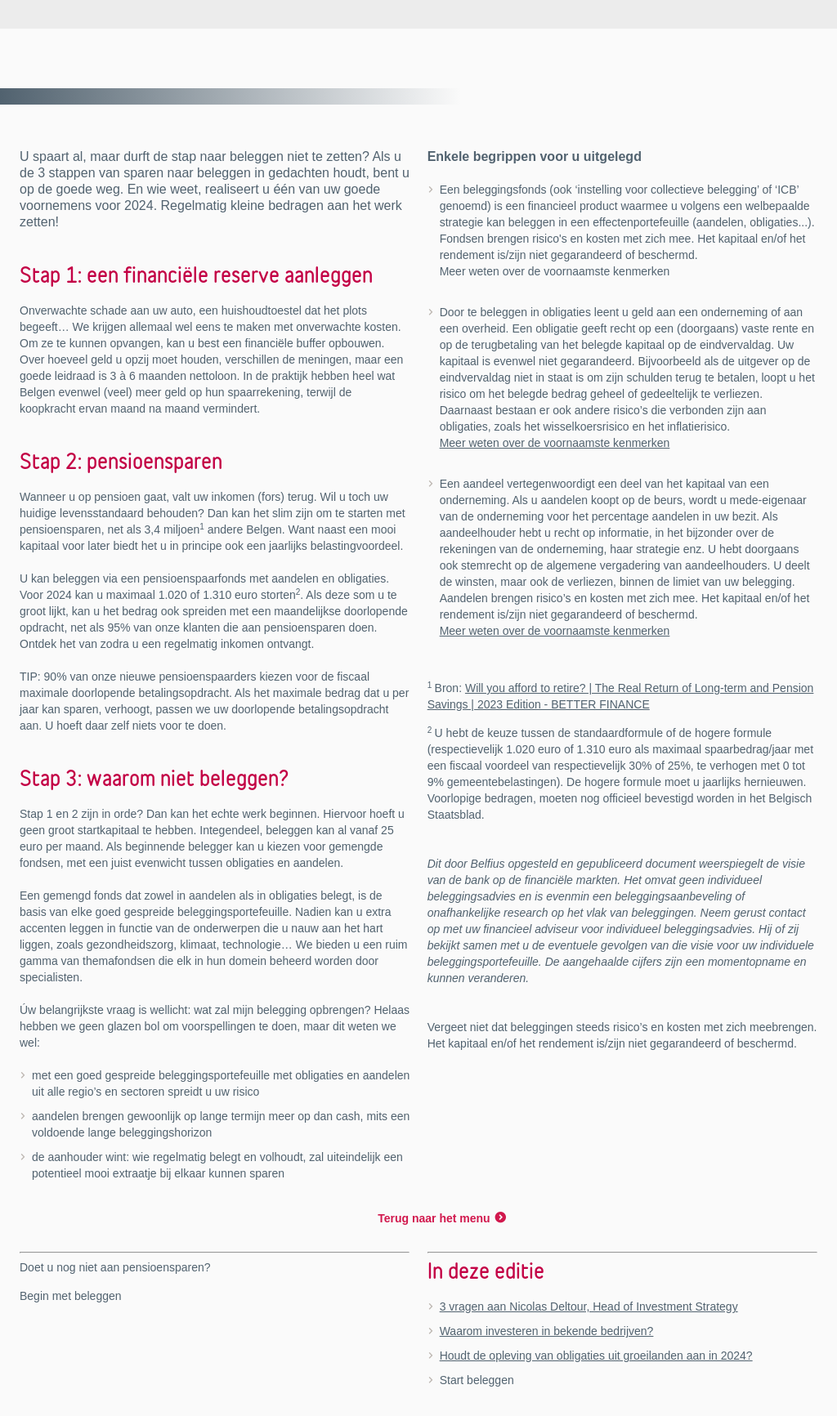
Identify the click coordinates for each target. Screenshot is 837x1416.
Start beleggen (477, 1380)
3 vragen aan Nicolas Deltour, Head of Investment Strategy (589, 1306)
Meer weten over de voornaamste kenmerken (555, 442)
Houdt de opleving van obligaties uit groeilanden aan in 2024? (596, 1355)
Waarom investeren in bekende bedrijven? (547, 1331)
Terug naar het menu (434, 1218)
